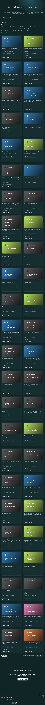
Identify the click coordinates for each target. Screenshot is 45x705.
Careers (11, 697)
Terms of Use (4, 699)
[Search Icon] (22, 17)
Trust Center (12, 699)
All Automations (4, 24)
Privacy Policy (4, 697)
